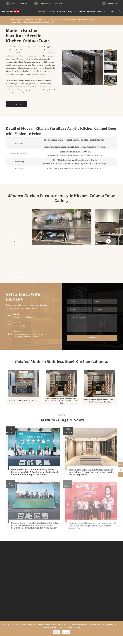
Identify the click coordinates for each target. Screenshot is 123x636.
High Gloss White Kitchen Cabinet (23, 402)
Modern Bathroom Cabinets (82, 564)
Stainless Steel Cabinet (45, 11)
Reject (56, 632)
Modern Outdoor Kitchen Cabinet (84, 591)
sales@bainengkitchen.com (51, 3)
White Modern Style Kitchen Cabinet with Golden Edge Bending (99, 402)
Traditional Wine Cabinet (17, 600)
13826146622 (18, 326)
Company (61, 11)
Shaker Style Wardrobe (52, 568)
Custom (81, 11)
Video (107, 581)
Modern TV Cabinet (51, 599)
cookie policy (62, 627)
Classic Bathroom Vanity (81, 568)
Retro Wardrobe (49, 581)
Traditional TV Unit (51, 603)
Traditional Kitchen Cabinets (19, 577)
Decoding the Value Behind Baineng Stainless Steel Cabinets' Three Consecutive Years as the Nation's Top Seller (91, 474)
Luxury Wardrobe (50, 577)
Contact (112, 11)
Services (91, 11)
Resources (101, 11)
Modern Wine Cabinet (16, 595)
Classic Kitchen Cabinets (17, 568)
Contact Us (16, 104)
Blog (107, 585)
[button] (110, 85)
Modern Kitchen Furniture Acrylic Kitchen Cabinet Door (33, 22)
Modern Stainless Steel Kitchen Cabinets (79, 19)
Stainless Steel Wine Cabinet (22, 588)
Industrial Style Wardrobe (54, 573)
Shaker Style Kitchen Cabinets (19, 581)
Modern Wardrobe (50, 564)
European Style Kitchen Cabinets (20, 573)
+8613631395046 (19, 3)
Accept (66, 632)
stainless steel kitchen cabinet (18, 56)
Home (11, 19)
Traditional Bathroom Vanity (82, 577)
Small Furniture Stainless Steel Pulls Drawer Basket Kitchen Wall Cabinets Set (61, 402)
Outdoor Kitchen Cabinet (84, 584)
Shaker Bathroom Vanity (81, 573)
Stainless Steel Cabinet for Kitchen (48, 19)
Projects (72, 11)
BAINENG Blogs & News (61, 420)
